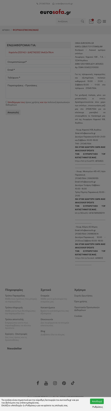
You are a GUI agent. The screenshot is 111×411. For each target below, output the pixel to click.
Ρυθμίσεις (97, 406)
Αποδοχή (97, 401)
